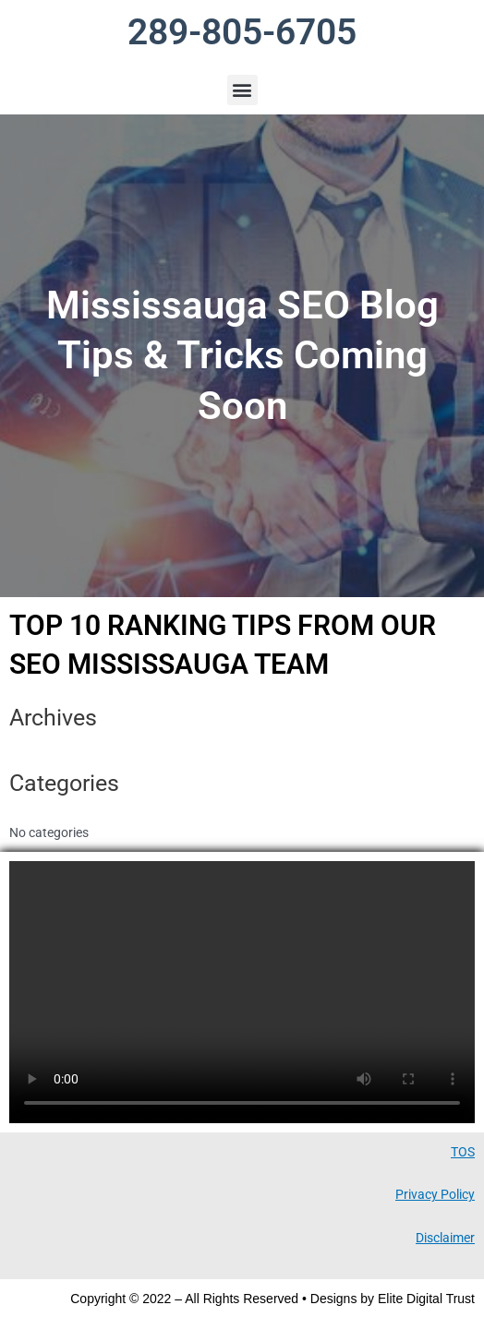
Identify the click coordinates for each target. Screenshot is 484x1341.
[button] (242, 90)
